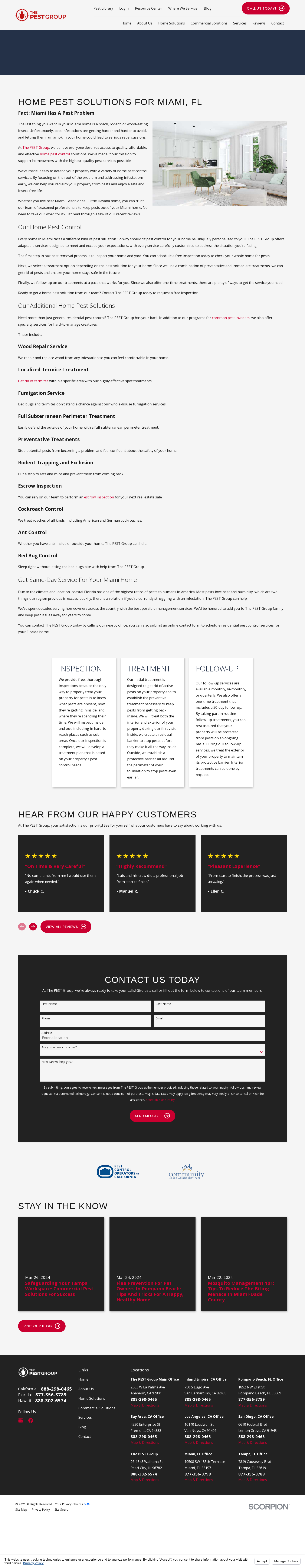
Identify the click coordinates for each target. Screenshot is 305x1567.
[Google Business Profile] (20, 1420)
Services (85, 1417)
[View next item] (33, 926)
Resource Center (148, 8)
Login (124, 8)
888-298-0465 (56, 1389)
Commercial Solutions (96, 1407)
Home (83, 1379)
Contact (84, 1436)
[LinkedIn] (41, 1420)
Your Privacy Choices (72, 1504)
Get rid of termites (33, 380)
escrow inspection (99, 497)
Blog (207, 8)
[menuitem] (21, 1509)
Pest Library (103, 8)
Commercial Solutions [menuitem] (209, 23)
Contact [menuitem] (277, 23)
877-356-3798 (197, 1474)
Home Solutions (91, 1398)
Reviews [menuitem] (259, 23)
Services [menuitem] (240, 23)
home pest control (55, 154)
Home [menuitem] (126, 23)
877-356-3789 (50, 1394)
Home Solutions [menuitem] (171, 23)
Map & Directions (145, 1405)
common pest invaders (231, 317)
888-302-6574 (50, 1400)
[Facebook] (30, 1420)
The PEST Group (35, 147)
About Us (86, 1388)
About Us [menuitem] (144, 23)
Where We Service (182, 8)
